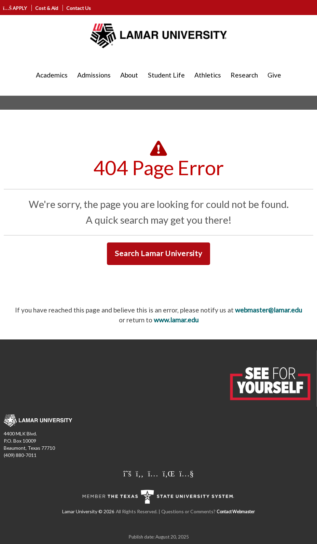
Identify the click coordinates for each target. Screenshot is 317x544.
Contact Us (78, 8)
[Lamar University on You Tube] (186, 473)
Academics (52, 75)
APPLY (15, 8)
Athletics (207, 75)
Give (274, 75)
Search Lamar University (158, 253)
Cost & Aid (46, 8)
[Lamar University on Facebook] (141, 473)
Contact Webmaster (236, 511)
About (129, 75)
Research (244, 75)
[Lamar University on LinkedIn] (169, 473)
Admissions (94, 75)
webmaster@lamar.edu (268, 310)
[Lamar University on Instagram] (154, 473)
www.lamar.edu (176, 320)
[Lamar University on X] (128, 473)
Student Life (166, 75)
